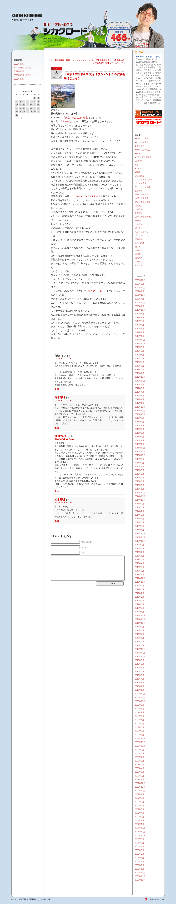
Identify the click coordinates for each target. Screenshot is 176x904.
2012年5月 (139, 597)
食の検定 (66, 121)
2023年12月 (140, 280)
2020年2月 (139, 306)
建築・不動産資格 (142, 202)
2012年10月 (140, 582)
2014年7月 (139, 511)
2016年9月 (139, 418)
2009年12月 (140, 694)
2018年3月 (139, 366)
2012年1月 (139, 612)
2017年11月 (140, 381)
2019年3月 (139, 329)
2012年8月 (139, 589)
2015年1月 (139, 489)
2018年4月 (139, 362)
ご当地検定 (140, 176)
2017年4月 (139, 392)
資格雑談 (139, 250)
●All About (139, 153)
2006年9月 (139, 839)
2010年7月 (139, 667)
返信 (57, 389)
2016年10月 (140, 414)
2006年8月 (139, 843)
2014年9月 (139, 504)
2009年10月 (140, 701)
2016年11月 (140, 410)
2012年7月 (139, 593)
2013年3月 (139, 567)
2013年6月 (139, 556)
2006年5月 (139, 854)
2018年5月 (139, 358)
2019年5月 (139, 321)
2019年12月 (140, 310)
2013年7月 (139, 552)
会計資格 (139, 191)
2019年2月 (139, 332)
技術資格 (139, 209)
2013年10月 (140, 541)
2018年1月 (139, 373)
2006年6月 (139, 850)
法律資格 (139, 224)
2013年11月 (140, 537)
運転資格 (139, 258)
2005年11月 (140, 876)
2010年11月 (140, 653)
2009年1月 (139, 735)
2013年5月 (139, 559)
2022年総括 (19, 71)
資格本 (138, 247)
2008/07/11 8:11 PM (64, 502)
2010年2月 (139, 686)
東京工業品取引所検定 (76, 117)
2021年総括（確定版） (24, 75)
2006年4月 (139, 858)
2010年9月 (139, 660)
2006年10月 (140, 835)
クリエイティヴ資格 (143, 179)
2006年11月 (140, 832)
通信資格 (139, 254)
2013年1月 (139, 574)
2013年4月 (139, 563)
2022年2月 (139, 291)
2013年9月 (139, 545)
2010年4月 (139, 679)
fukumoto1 (61, 436)
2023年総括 (19, 64)
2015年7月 (139, 466)
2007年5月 (139, 809)
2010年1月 (139, 690)
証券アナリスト (96, 291)
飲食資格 (139, 265)
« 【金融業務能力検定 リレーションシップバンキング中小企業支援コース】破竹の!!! (88, 60)
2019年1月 (139, 336)
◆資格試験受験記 (142, 150)
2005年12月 (140, 872)
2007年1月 (139, 824)
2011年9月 (139, 627)
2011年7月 (139, 634)
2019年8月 (139, 314)
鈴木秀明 (60, 397)
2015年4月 (139, 477)
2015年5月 (139, 474)
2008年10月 (140, 746)
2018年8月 (139, 351)
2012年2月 (139, 608)
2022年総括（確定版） (24, 68)
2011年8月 (139, 630)
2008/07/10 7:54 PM (64, 400)
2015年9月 (139, 459)
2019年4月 (139, 325)
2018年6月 (139, 355)
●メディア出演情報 (143, 157)
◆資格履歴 (140, 146)
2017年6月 (139, 388)
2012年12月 (140, 578)
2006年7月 (139, 846)
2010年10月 (140, 656)
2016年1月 (139, 444)
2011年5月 (139, 641)
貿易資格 (139, 239)
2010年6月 (139, 671)
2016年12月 (140, 407)
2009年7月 (139, 712)
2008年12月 (140, 738)
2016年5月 (139, 433)
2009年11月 (140, 697)
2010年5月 (139, 675)
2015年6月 (139, 470)
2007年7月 (139, 802)
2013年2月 (139, 571)
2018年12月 (140, 340)
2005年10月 (140, 880)
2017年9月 (139, 384)
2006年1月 (139, 869)
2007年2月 (139, 820)
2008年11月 (140, 742)
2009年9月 (139, 705)
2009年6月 (139, 716)
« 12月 (19, 118)
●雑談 (137, 172)
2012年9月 (139, 586)
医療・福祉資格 (141, 194)
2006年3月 (139, 861)
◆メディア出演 (141, 142)
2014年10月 (140, 500)
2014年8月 (139, 507)
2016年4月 (139, 437)
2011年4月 (139, 645)
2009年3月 (139, 727)
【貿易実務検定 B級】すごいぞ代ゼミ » (108, 63)
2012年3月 (139, 604)
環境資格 (139, 228)
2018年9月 (139, 347)
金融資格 (139, 261)
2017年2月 (139, 399)
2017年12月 (140, 377)
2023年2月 (139, 284)
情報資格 (139, 206)
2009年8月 (139, 709)
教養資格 (139, 213)
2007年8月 (139, 798)
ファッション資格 (142, 187)
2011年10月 (140, 623)
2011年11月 (140, 619)
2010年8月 (139, 664)
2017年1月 (139, 403)
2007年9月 (139, 794)
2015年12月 (140, 448)
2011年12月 (140, 615)
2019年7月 (139, 317)
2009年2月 (139, 731)
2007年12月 (140, 783)
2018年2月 (139, 369)
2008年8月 (139, 753)
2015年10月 (140, 455)
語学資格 (139, 235)
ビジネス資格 (140, 183)
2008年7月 (139, 757)
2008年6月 (139, 761)
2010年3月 (139, 682)
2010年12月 (140, 649)
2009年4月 (139, 724)
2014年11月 (140, 496)
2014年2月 (139, 526)
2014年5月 (139, 515)
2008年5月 (139, 764)
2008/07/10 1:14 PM (64, 358)
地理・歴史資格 (141, 198)
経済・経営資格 (141, 232)
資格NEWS (140, 243)
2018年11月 (140, 343)
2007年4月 (139, 813)
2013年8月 (139, 548)
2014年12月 (140, 492)
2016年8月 (139, 422)
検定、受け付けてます (23, 20)
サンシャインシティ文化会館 (86, 196)
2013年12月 (140, 533)
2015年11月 (140, 451)
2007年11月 (140, 787)
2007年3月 (139, 817)
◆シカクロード (141, 139)
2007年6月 (139, 805)
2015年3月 (139, 481)
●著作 (137, 165)
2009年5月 (139, 720)
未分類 (138, 220)
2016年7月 (139, 425)
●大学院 (138, 161)
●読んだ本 (139, 168)
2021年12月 (140, 295)
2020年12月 (140, 302)
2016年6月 (139, 429)
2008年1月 (139, 779)
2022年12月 (140, 287)
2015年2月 (139, 485)
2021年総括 (19, 79)
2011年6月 (139, 638)
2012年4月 (139, 600)
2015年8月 (139, 463)
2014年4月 (139, 519)
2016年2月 (139, 440)
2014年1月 (139, 530)
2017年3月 (139, 396)
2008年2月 (139, 776)
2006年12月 (140, 828)
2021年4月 (139, 299)
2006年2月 (139, 865)
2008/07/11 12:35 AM (64, 439)
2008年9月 (139, 750)
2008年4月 (139, 768)
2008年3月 (139, 772)
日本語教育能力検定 (143, 217)
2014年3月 (139, 522)
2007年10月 (140, 791)
